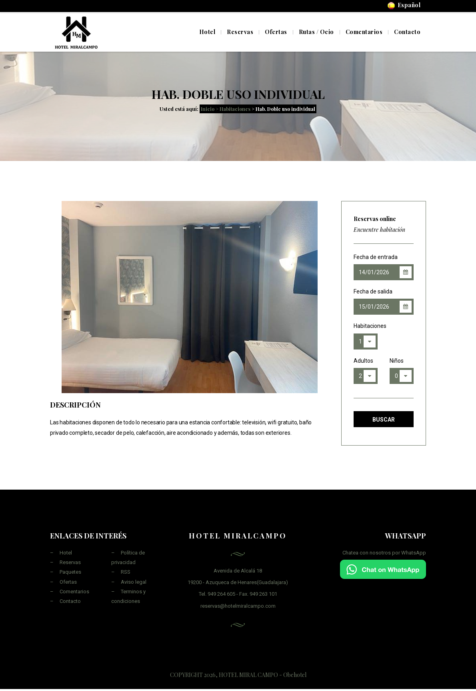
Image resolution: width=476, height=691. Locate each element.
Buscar (383, 419)
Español (404, 5)
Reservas (70, 562)
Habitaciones (366, 326)
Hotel (207, 32)
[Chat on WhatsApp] (383, 569)
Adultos (363, 361)
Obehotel (294, 675)
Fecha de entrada (376, 257)
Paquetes (70, 572)
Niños (397, 361)
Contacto (70, 601)
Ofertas (68, 582)
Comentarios (74, 592)
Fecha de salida (373, 291)
